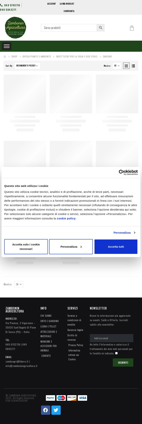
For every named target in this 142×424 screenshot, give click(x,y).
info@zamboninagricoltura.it (22, 366)
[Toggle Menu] (7, 46)
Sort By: (9, 65)
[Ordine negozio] (27, 65)
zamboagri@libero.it (17, 361)
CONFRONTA (69, 11)
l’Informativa (106, 344)
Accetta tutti (116, 246)
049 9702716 (13, 344)
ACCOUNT (51, 3)
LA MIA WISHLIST (67, 3)
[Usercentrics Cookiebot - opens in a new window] (121, 172)
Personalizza (122, 232)
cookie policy (66, 218)
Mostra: (107, 65)
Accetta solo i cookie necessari (26, 246)
